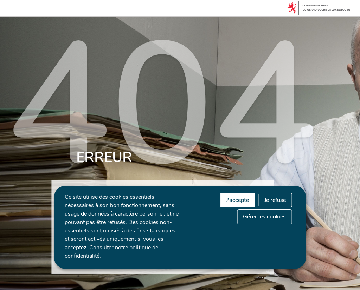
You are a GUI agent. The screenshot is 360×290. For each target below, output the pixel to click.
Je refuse (275, 200)
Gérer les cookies (264, 216)
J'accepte (237, 200)
